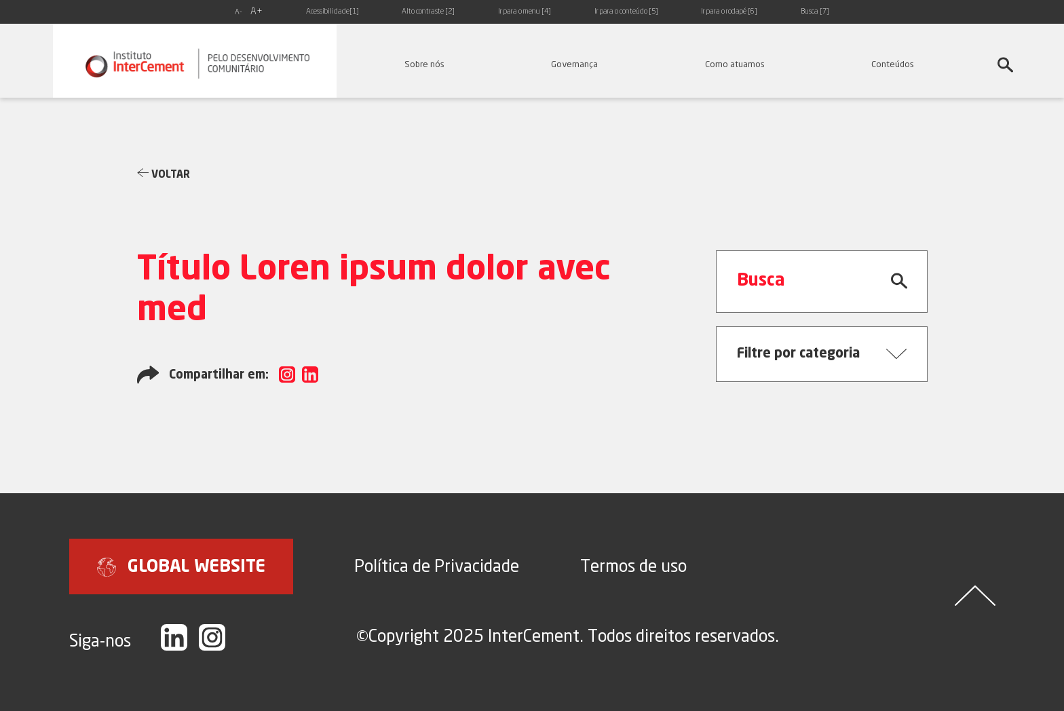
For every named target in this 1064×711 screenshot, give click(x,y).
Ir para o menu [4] (524, 12)
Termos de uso (633, 566)
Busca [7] (815, 12)
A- (238, 12)
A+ (256, 11)
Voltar (164, 174)
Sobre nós (424, 63)
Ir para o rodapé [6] (729, 12)
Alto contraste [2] (428, 12)
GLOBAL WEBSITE (181, 567)
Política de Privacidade (436, 566)
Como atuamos (735, 63)
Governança (574, 63)
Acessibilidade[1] (332, 12)
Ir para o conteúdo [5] (626, 12)
